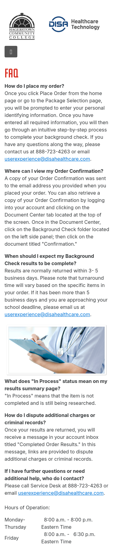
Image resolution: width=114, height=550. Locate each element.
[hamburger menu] (11, 51)
